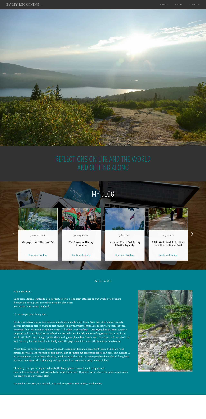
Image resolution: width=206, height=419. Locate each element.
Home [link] (165, 5)
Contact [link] (195, 5)
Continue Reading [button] (37, 255)
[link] (24, 4)
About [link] (179, 5)
